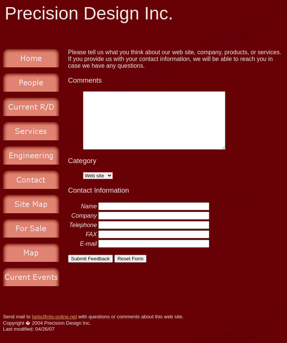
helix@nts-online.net (54, 316)
